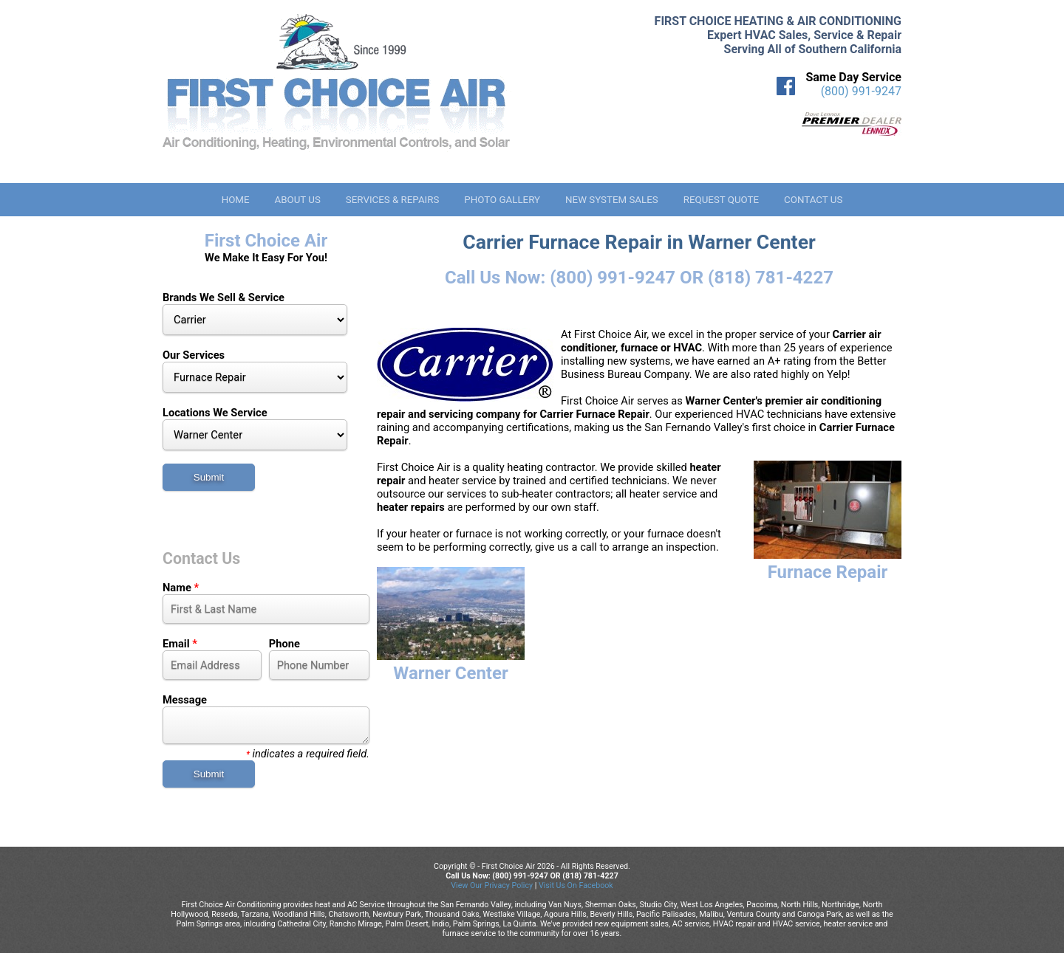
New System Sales (611, 199)
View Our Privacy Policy (492, 885)
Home (236, 199)
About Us (297, 199)
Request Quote (721, 199)
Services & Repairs (393, 199)
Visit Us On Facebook (576, 885)
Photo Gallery (502, 199)
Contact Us (813, 199)
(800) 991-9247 (861, 91)
